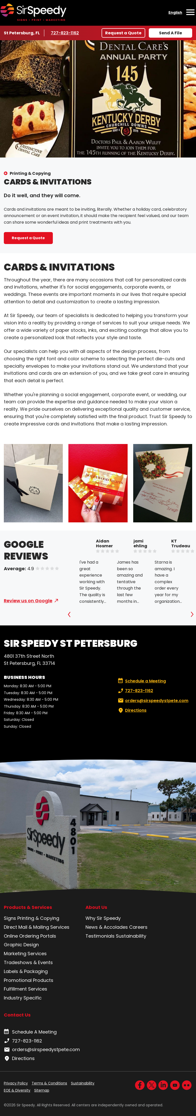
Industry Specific (23, 998)
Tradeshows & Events (28, 962)
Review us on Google (28, 600)
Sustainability (131, 936)
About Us (96, 907)
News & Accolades (106, 927)
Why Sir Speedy (103, 918)
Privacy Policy (16, 1083)
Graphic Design (21, 944)
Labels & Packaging (26, 971)
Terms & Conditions (49, 1083)
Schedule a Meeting (142, 681)
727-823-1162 (66, 33)
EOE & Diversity (17, 1090)
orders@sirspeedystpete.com (152, 700)
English (175, 12)
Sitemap (41, 1090)
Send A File (170, 33)
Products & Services (28, 907)
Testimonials (100, 936)
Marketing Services (25, 953)
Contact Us (17, 1015)
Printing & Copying (30, 173)
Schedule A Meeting (30, 1032)
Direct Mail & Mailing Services (36, 927)
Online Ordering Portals (30, 936)
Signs (10, 918)
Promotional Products (28, 980)
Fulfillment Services (25, 989)
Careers (138, 927)
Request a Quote (123, 33)
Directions (131, 710)
